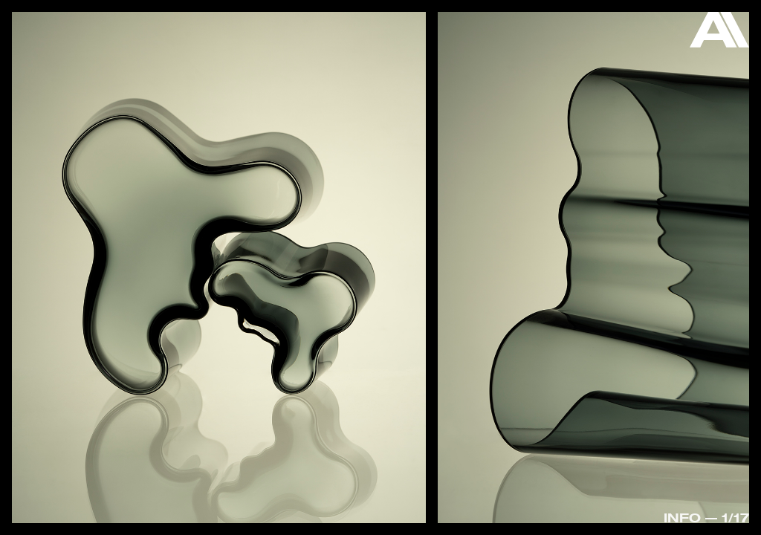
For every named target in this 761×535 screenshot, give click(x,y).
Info (682, 517)
